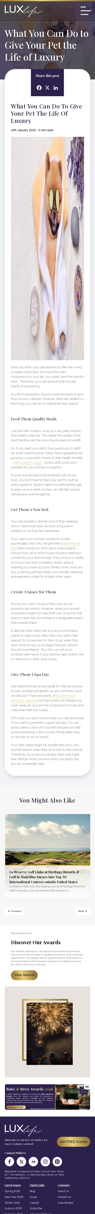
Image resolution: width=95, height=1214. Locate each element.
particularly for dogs (27, 462)
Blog (32, 1191)
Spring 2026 (12, 1191)
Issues (33, 1196)
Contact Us (64, 1196)
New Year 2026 (14, 1196)
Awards (34, 1202)
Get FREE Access (73, 1142)
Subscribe (36, 1208)
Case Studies (65, 1202)
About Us (63, 1191)
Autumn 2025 (13, 1208)
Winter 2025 (12, 1202)
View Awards (24, 975)
